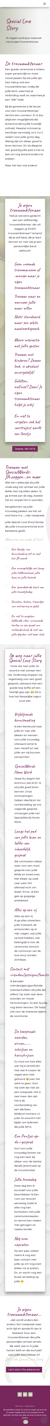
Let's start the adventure (24, 1369)
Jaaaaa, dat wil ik (25, 448)
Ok (26, 1422)
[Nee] (46, 1416)
